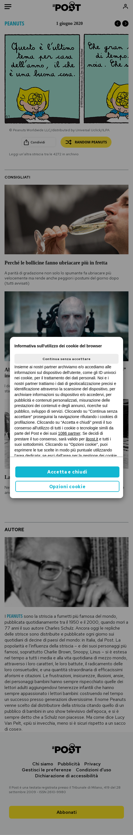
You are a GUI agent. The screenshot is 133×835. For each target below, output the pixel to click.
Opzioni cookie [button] (67, 487)
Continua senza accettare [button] (66, 359)
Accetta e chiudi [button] (67, 472)
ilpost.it (92, 439)
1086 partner (69, 433)
